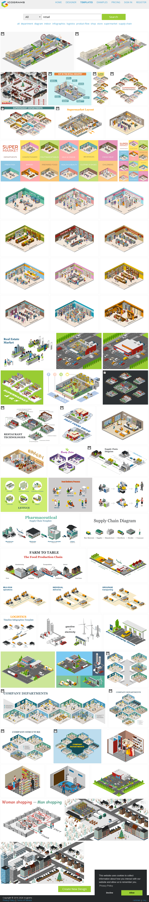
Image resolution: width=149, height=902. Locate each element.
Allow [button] (131, 893)
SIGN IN (128, 2)
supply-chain (125, 23)
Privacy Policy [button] (106, 886)
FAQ (144, 900)
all (18, 23)
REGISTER (141, 2)
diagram (38, 23)
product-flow (82, 23)
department (27, 23)
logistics (71, 23)
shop (93, 23)
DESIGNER (71, 2)
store (100, 23)
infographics (58, 23)
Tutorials (136, 900)
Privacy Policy (9, 900)
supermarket (110, 23)
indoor (47, 23)
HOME (58, 2)
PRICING (115, 2)
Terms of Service (24, 900)
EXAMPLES (102, 2)
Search (113, 17)
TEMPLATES (86, 2)
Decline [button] (109, 893)
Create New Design (74, 889)
